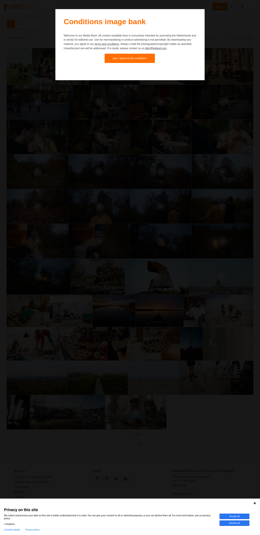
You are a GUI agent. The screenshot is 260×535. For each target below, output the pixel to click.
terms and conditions (107, 44)
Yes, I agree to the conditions (130, 58)
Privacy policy (32, 529)
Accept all (234, 516)
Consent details (12, 529)
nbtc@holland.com (156, 48)
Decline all (234, 523)
